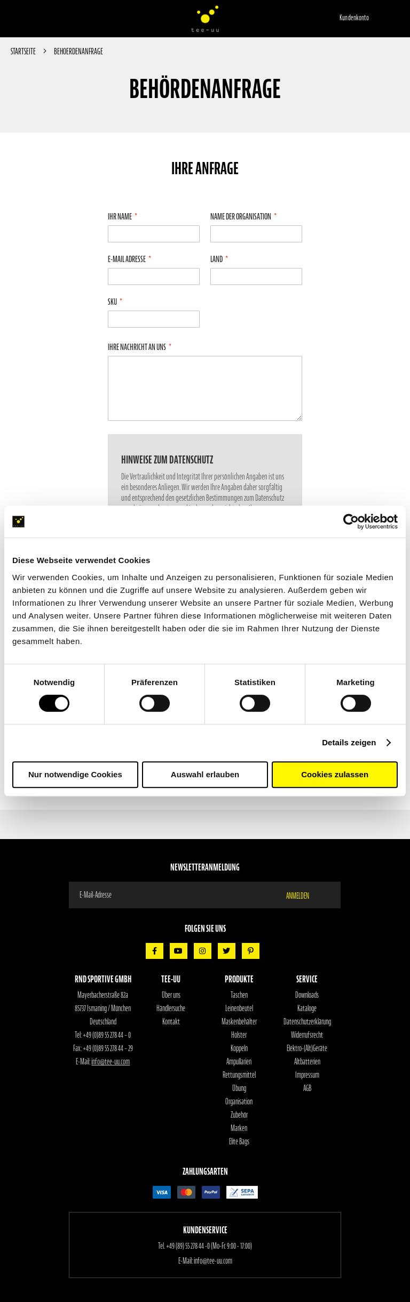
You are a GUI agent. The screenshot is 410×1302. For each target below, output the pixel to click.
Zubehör (239, 1115)
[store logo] (205, 18)
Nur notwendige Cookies (75, 774)
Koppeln (239, 1048)
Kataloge (307, 1008)
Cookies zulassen (334, 774)
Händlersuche (170, 1008)
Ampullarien (238, 1061)
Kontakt (171, 1021)
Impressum (307, 1075)
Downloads (307, 995)
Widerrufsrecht (307, 1035)
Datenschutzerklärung (307, 1021)
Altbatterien (307, 1061)
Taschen (239, 995)
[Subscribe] (304, 895)
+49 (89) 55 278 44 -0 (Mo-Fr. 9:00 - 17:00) (209, 1246)
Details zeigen (349, 742)
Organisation (239, 1101)
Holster (239, 1035)
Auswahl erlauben (205, 774)
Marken (239, 1128)
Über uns (171, 995)
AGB (307, 1088)
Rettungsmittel (239, 1075)
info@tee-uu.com (110, 1061)
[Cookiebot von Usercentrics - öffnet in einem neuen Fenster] (351, 522)
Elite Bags (239, 1141)
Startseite (24, 51)
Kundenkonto (354, 18)
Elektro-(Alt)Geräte (307, 1048)
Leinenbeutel (239, 1008)
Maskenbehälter (239, 1021)
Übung (239, 1088)
